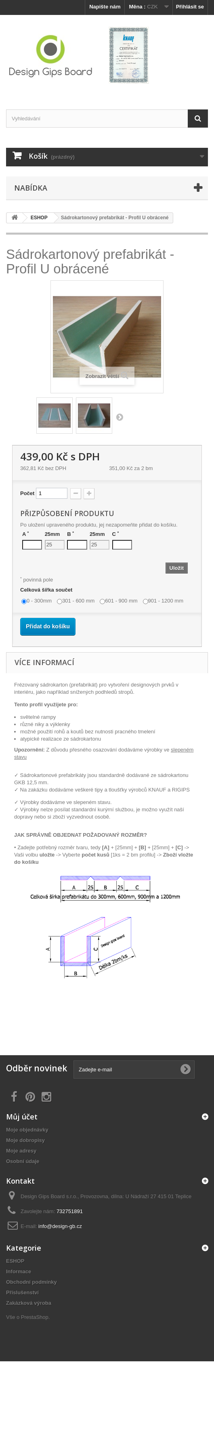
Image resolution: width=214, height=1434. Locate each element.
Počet (27, 493)
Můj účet (22, 1116)
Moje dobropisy (25, 1140)
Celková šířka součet (47, 590)
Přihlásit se (190, 7)
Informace (18, 1271)
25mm (52, 534)
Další (119, 417)
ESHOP (15, 1261)
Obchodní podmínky (31, 1282)
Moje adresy (21, 1151)
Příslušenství (22, 1292)
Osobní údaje (22, 1161)
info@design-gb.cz (60, 1226)
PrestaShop (34, 1317)
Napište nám (104, 7)
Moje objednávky (27, 1130)
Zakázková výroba (28, 1303)
